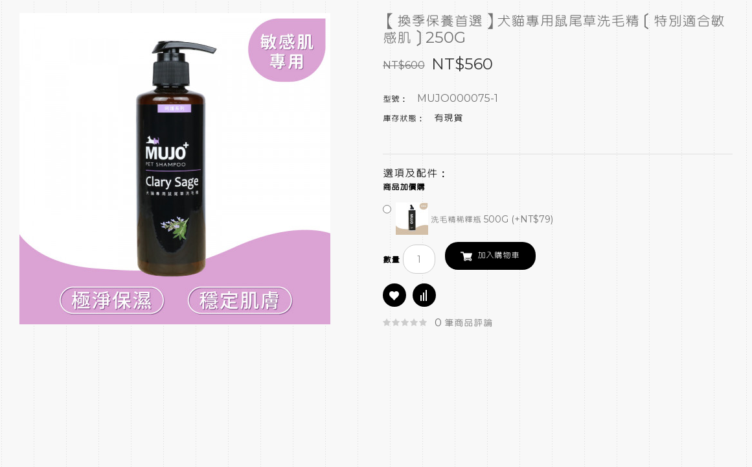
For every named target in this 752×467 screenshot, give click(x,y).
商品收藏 (394, 295)
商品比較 (424, 295)
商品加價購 (404, 187)
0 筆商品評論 (464, 323)
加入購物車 (498, 255)
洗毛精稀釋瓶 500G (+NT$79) (468, 219)
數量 (391, 260)
